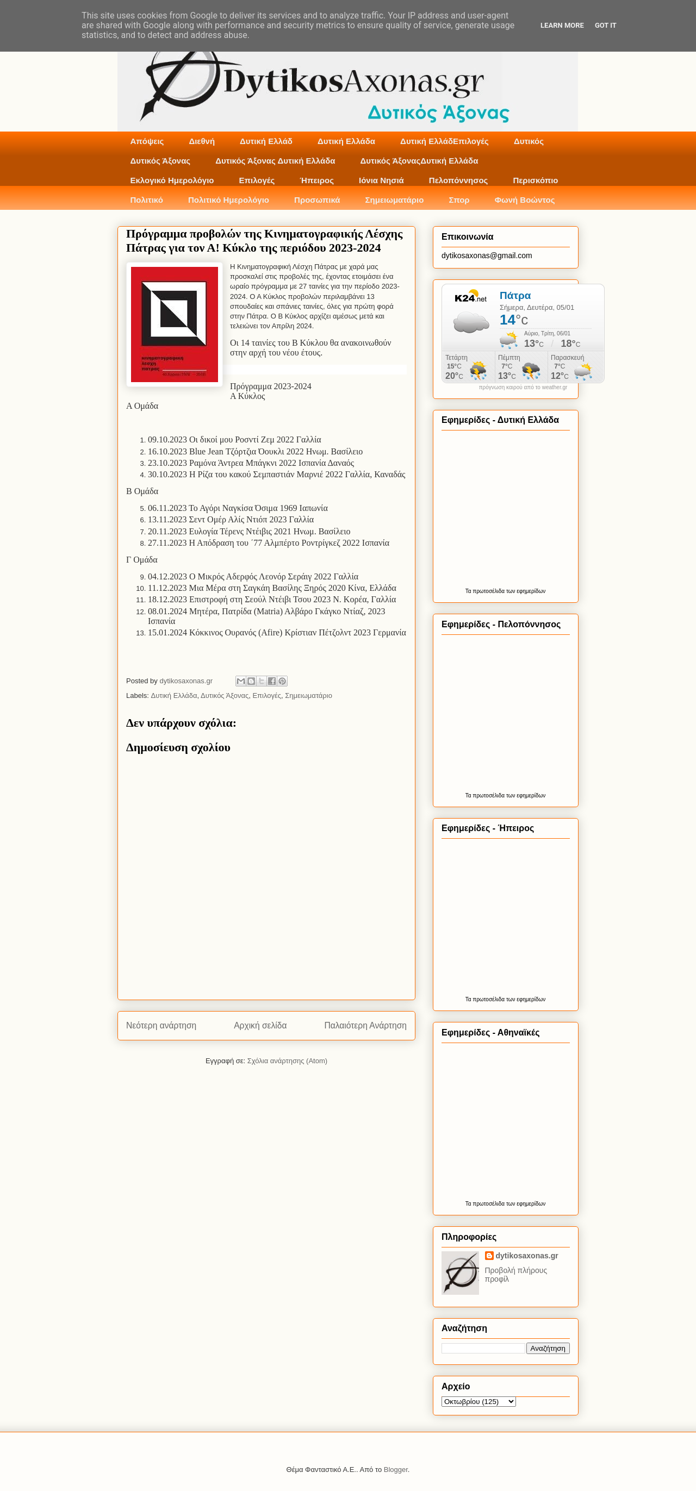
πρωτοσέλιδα (489, 591)
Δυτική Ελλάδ (266, 141)
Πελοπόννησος (458, 180)
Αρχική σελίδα (260, 1025)
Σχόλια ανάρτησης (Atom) (287, 1061)
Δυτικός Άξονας (160, 160)
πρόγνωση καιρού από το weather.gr (523, 387)
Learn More (562, 25)
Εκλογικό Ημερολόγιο (172, 180)
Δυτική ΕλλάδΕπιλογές (444, 141)
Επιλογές (257, 180)
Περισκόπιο (535, 180)
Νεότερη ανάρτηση (161, 1025)
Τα (469, 591)
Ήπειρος (317, 180)
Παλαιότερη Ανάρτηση (365, 1025)
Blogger (396, 1469)
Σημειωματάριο (394, 199)
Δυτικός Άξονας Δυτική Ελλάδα (275, 160)
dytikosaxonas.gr (527, 1255)
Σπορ (459, 199)
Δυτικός (529, 141)
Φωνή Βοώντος (525, 199)
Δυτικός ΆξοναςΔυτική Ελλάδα (419, 160)
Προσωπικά (317, 199)
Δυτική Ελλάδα (346, 141)
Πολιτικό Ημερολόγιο (228, 199)
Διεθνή (202, 141)
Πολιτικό (146, 199)
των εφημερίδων (525, 591)
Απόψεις (147, 141)
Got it (606, 25)
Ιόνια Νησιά (381, 180)
